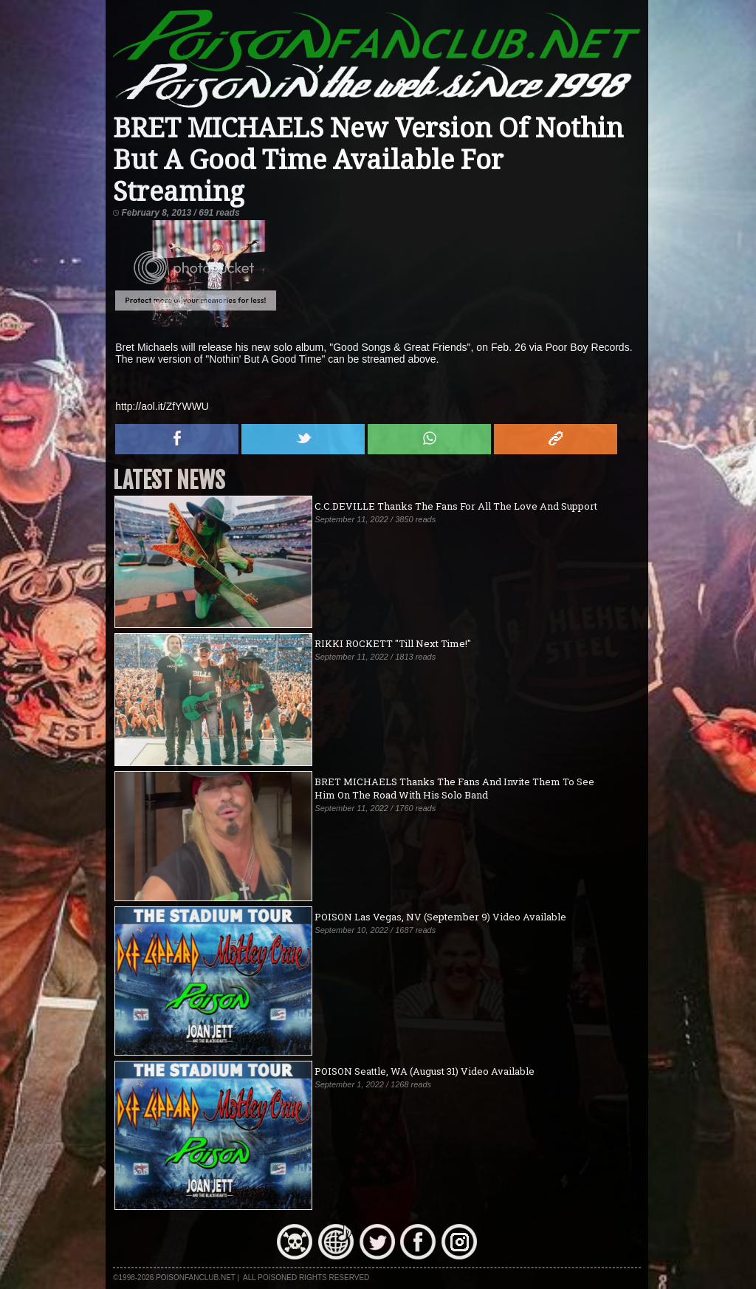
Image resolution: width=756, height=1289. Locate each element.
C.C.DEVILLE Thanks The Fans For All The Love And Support (456, 506)
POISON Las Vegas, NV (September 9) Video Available (440, 916)
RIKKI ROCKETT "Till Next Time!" (393, 643)
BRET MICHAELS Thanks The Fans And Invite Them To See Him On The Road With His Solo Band (454, 788)
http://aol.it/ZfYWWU (162, 406)
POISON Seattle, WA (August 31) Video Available (425, 1071)
